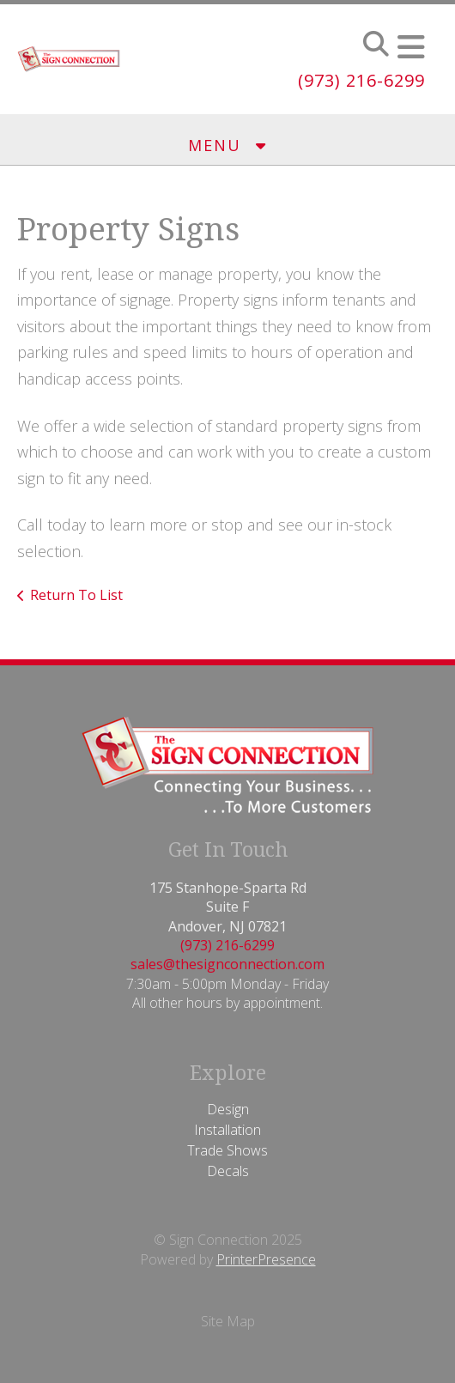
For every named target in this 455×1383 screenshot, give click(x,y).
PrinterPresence (266, 1259)
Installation (227, 1129)
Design (228, 1109)
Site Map (228, 1321)
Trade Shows (227, 1150)
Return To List (76, 594)
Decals (228, 1171)
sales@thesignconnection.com (227, 964)
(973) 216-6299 (361, 80)
